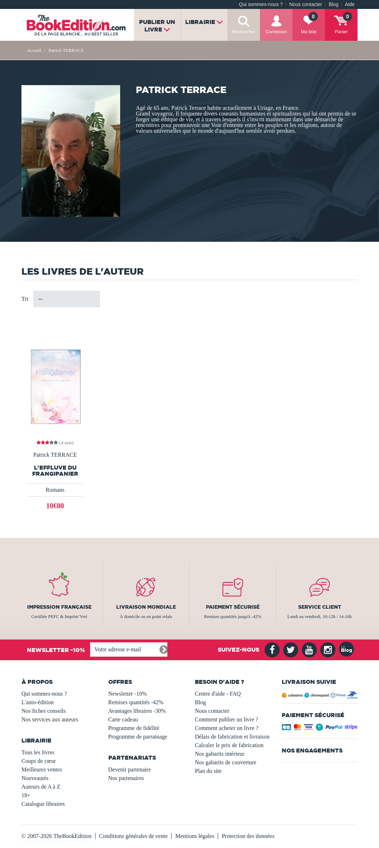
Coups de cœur (38, 761)
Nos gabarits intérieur (220, 754)
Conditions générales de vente (133, 836)
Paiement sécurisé (233, 607)
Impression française (59, 607)
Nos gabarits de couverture (225, 762)
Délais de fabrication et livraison (232, 737)
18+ (25, 795)
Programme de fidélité (133, 728)
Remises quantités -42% (136, 702)
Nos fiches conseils (43, 711)
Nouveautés (35, 778)
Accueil (34, 50)
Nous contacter (305, 4)
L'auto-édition (37, 702)
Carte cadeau (123, 719)
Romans (55, 490)
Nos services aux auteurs (49, 719)
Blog (333, 4)
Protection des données (248, 836)
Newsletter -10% (127, 694)
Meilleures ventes (41, 769)
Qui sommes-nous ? (261, 4)
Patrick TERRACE (55, 455)
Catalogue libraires (43, 804)
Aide (350, 4)
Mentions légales (194, 836)
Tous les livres (37, 752)
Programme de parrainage (137, 737)
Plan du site (208, 771)
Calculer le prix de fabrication (229, 745)
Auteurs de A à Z (40, 787)
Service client (319, 607)
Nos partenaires (126, 778)
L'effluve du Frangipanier (55, 471)
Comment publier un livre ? (226, 719)
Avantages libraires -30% (137, 711)
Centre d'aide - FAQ (218, 694)
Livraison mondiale (146, 607)
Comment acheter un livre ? (227, 728)
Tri (24, 299)
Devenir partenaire (129, 769)
